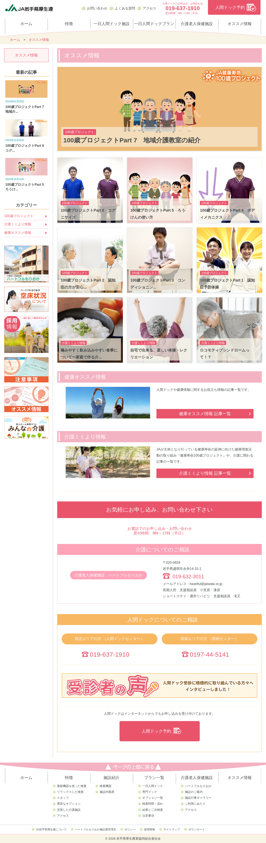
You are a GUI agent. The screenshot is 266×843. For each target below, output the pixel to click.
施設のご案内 (194, 792)
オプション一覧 (152, 797)
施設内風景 (107, 792)
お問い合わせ (97, 8)
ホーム (26, 23)
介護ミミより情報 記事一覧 (205, 473)
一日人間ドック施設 (112, 23)
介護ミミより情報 (17, 224)
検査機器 (105, 786)
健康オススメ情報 (17, 232)
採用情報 (149, 829)
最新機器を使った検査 (72, 786)
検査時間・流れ (152, 803)
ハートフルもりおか (198, 786)
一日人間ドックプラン (154, 23)
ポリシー (130, 829)
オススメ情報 (240, 23)
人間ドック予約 (230, 7)
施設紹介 (111, 777)
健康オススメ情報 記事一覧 (205, 413)
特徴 (69, 23)
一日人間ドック (152, 786)
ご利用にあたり (195, 803)
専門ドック (149, 792)
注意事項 (148, 815)
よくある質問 (125, 8)
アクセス (149, 8)
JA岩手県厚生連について (51, 829)
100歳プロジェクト (19, 216)
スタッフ (63, 797)
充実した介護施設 (69, 809)
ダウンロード (196, 829)
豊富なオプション (69, 803)
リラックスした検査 (70, 792)
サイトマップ (171, 829)
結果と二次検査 (152, 809)
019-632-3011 (188, 576)
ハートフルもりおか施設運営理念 (95, 829)
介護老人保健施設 (197, 23)
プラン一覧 (154, 777)
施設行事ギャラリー (198, 797)
